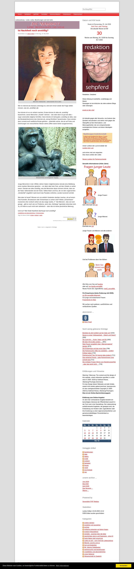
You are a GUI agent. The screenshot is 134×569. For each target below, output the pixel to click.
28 (93, 438)
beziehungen (88, 452)
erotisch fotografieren (91, 532)
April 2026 (85, 486)
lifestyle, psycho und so (92, 543)
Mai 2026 (85, 484)
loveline (100, 284)
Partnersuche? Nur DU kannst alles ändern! (97, 355)
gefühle (36, 14)
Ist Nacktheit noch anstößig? (33, 30)
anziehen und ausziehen (92, 525)
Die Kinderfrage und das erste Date (94, 348)
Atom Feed (88, 322)
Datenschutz (78, 14)
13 (89, 433)
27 (89, 438)
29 (97, 438)
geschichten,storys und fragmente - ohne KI (98, 536)
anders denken (89, 523)
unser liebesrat (89, 554)
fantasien (87, 463)
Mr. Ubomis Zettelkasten (92, 547)
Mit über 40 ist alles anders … (92, 342)
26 (85, 438)
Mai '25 (97, 441)
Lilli (96, 205)
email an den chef (88, 110)
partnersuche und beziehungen (94, 549)
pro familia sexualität (95, 286)
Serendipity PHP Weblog (90, 501)
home (20, 14)
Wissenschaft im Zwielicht (92, 556)
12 (85, 433)
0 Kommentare (40, 213)
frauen (86, 465)
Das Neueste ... (87, 488)
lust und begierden (90, 545)
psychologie (88, 470)
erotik (86, 459)
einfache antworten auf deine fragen (96, 529)
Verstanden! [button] (123, 565)
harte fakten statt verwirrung (93, 538)
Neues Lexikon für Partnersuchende (94, 159)
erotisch (36, 215)
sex (85, 472)
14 (93, 433)
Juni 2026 (85, 481)
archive (86, 527)
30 (101, 438)
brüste (32, 215)
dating (86, 456)
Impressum (67, 14)
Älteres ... (85, 490)
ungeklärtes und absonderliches (26, 213)
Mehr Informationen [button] (62, 565)
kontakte (44, 14)
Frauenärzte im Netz (89, 300)
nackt (40, 215)
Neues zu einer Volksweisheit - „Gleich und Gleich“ (99, 335)
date (85, 454)
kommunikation (55, 14)
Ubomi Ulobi (30, 33)
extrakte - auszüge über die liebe (95, 534)
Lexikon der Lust (87, 148)
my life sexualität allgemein (91, 295)
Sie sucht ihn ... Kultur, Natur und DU (94, 339)
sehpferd (27, 14)
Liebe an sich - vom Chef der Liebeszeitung (98, 540)
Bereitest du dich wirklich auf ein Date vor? (96, 333)
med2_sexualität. (109, 288)
